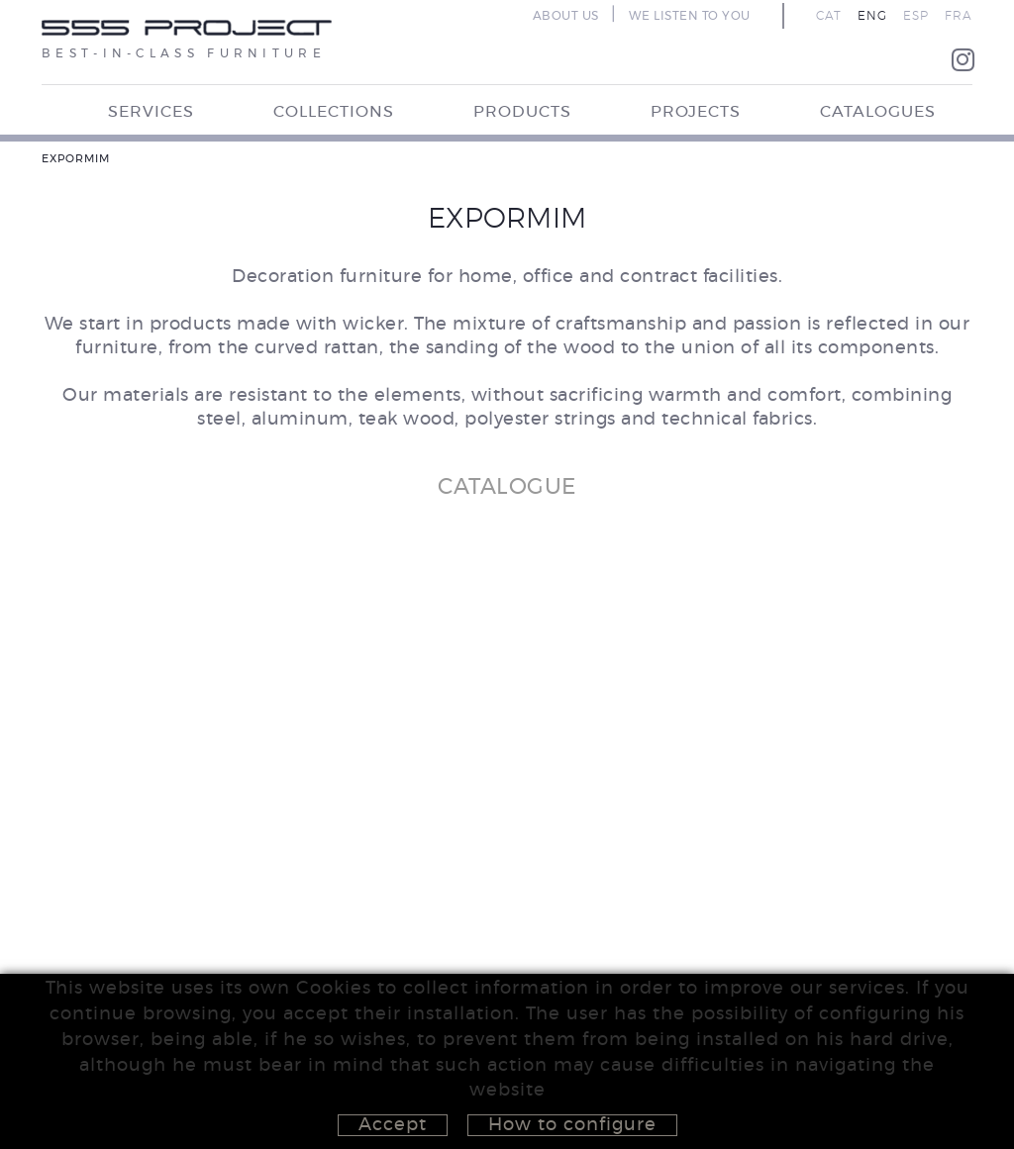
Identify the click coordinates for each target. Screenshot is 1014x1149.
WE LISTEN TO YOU (690, 16)
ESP (916, 16)
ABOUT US (566, 16)
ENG (872, 16)
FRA (958, 16)
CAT (829, 16)
